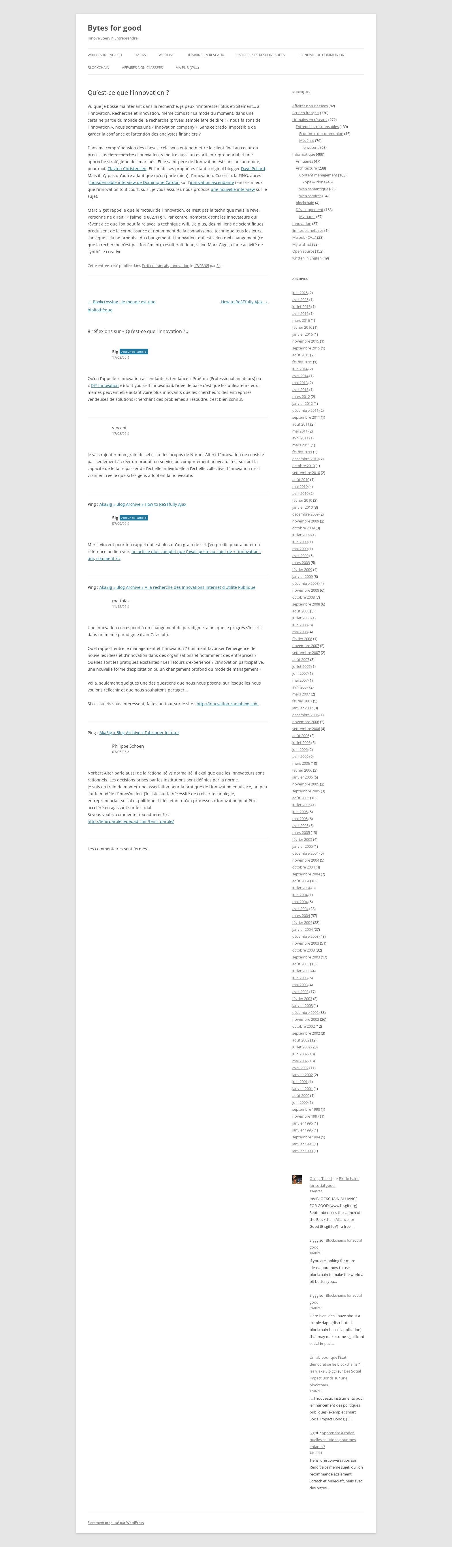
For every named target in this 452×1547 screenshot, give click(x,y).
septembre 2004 (306, 874)
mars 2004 (301, 915)
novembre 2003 (305, 943)
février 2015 (302, 361)
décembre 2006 (305, 714)
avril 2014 (300, 375)
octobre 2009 (303, 528)
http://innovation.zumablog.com (228, 703)
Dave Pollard (253, 168)
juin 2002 (300, 1054)
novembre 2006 (305, 721)
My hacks (307, 216)
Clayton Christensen (127, 168)
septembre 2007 (306, 652)
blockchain (98, 67)
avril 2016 (300, 313)
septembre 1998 (306, 1109)
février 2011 (302, 451)
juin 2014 (300, 368)
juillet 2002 (301, 1047)
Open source (303, 251)
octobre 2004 (303, 867)
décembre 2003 (305, 936)
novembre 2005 (305, 784)
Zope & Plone (314, 182)
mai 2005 (300, 818)
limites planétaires (307, 230)
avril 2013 (300, 389)
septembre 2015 (306, 348)
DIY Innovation (105, 385)
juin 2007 (300, 673)
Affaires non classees (142, 67)
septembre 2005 (306, 791)
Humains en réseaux (309, 119)
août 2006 (300, 735)
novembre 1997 (305, 1116)
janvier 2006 (302, 777)
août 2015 (300, 355)
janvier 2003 (302, 1005)
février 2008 (302, 638)
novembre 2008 (305, 590)
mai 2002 (300, 1060)
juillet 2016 (301, 306)
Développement (309, 209)
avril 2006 (300, 756)
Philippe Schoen (128, 746)
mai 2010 (300, 486)
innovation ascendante (212, 182)
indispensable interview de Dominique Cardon (134, 182)
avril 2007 (300, 687)
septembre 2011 (306, 417)
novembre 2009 (305, 521)
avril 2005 (300, 825)
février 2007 (302, 701)
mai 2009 (300, 548)
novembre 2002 (305, 1019)
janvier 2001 (302, 1088)
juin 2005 (300, 811)
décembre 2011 (305, 410)
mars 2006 (301, 763)
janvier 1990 (302, 1150)
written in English (105, 54)
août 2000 (300, 1095)
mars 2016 (301, 320)
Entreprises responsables (261, 54)
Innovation (179, 265)
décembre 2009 (305, 514)
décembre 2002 (305, 1012)
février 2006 (302, 770)
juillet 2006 (301, 742)
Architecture (306, 168)
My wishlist (301, 244)
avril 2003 (300, 991)
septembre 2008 (306, 604)
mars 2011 (301, 445)
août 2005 (300, 797)
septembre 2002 (306, 1033)
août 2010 (300, 479)
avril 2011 (300, 438)
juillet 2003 (301, 970)
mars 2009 (301, 562)
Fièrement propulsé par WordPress (116, 1522)
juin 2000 (300, 1102)
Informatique (303, 154)
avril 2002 (300, 1067)
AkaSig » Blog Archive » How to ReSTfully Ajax (142, 504)
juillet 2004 (301, 887)
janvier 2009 (302, 576)
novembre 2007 (305, 645)
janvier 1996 (302, 1123)
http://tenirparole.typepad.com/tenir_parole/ (131, 821)
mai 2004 (300, 901)
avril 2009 (300, 555)
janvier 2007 (302, 707)
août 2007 (300, 659)
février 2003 (302, 998)
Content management (318, 175)
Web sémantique (313, 188)
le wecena (311, 147)
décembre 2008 (305, 583)
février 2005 (302, 839)
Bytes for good (114, 27)
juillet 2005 (301, 804)
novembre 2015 (305, 341)
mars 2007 (301, 694)
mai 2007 (300, 680)
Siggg (314, 1240)
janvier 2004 (302, 929)
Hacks (140, 54)
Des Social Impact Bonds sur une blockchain (335, 1378)
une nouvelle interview (233, 189)
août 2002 (300, 1040)
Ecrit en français (155, 265)
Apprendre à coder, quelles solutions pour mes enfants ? (333, 1439)
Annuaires (304, 161)
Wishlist (166, 54)
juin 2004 (300, 894)
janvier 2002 (302, 1074)
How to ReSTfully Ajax (244, 301)
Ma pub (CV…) (187, 67)
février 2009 (302, 569)
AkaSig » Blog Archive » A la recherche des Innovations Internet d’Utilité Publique (177, 587)
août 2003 (300, 964)
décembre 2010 (305, 458)
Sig (218, 265)
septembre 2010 (306, 472)
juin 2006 (300, 749)
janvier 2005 (302, 846)
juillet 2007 (301, 666)
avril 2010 (300, 493)
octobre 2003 (303, 950)
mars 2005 (301, 832)
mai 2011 (300, 431)
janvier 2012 (302, 403)
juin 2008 (300, 624)
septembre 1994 (306, 1137)
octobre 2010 (303, 465)
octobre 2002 (303, 1026)
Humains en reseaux (205, 54)
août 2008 (300, 611)
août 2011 (300, 424)
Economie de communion (320, 54)
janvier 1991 (302, 1143)
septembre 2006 (306, 728)
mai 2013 (300, 382)
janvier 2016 (302, 334)
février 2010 (302, 500)
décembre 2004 (305, 853)
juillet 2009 (301, 534)
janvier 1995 (302, 1130)
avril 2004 (300, 908)
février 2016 (302, 327)
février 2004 (302, 922)
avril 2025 (300, 299)
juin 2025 (300, 292)
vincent (119, 428)
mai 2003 (300, 984)
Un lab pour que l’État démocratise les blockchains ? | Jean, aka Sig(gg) (336, 1364)
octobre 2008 (303, 597)
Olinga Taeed (321, 1178)
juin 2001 (300, 1081)
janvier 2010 (302, 507)
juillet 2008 (301, 618)
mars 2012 (301, 396)
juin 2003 (300, 977)
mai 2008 (300, 631)
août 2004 (300, 881)
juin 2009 (300, 541)
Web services (310, 195)
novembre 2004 (305, 860)
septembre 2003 (306, 957)
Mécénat (306, 140)
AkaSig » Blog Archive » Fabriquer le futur (139, 732)
